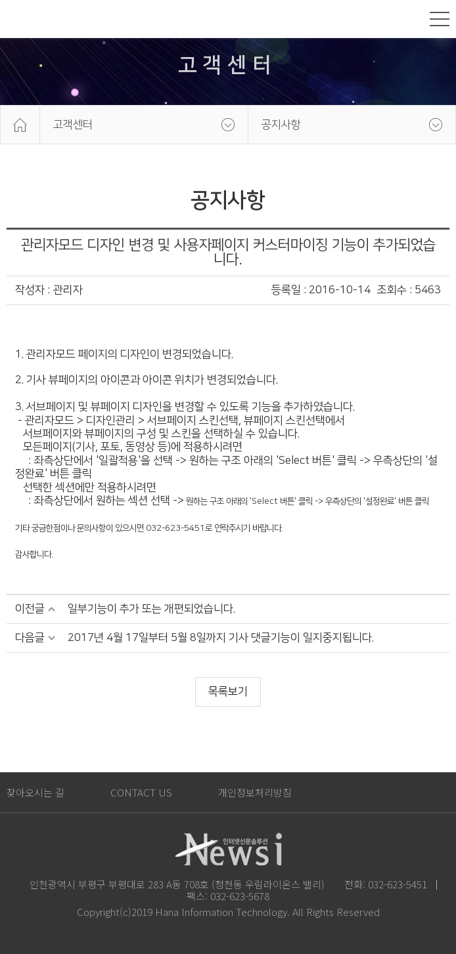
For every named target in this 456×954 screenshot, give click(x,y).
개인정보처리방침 (255, 792)
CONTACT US (141, 792)
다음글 (30, 638)
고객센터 (73, 125)
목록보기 (228, 691)
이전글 (30, 609)
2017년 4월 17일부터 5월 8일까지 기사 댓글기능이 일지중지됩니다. (221, 638)
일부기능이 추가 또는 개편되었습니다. (151, 609)
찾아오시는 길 (35, 792)
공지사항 (281, 125)
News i (36, 19)
